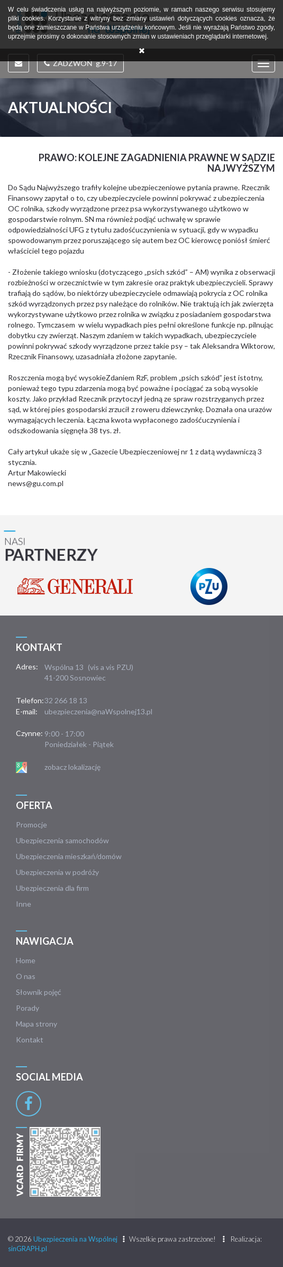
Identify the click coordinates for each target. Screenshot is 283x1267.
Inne (23, 903)
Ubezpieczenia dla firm (52, 887)
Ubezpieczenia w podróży (57, 872)
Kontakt (29, 1039)
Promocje (31, 824)
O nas (25, 976)
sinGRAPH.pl (27, 1248)
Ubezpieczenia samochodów (62, 840)
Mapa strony (36, 1023)
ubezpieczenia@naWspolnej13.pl (98, 711)
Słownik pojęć (38, 991)
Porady (27, 1007)
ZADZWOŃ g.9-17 (80, 63)
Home (25, 960)
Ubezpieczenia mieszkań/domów (69, 856)
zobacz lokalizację (72, 766)
